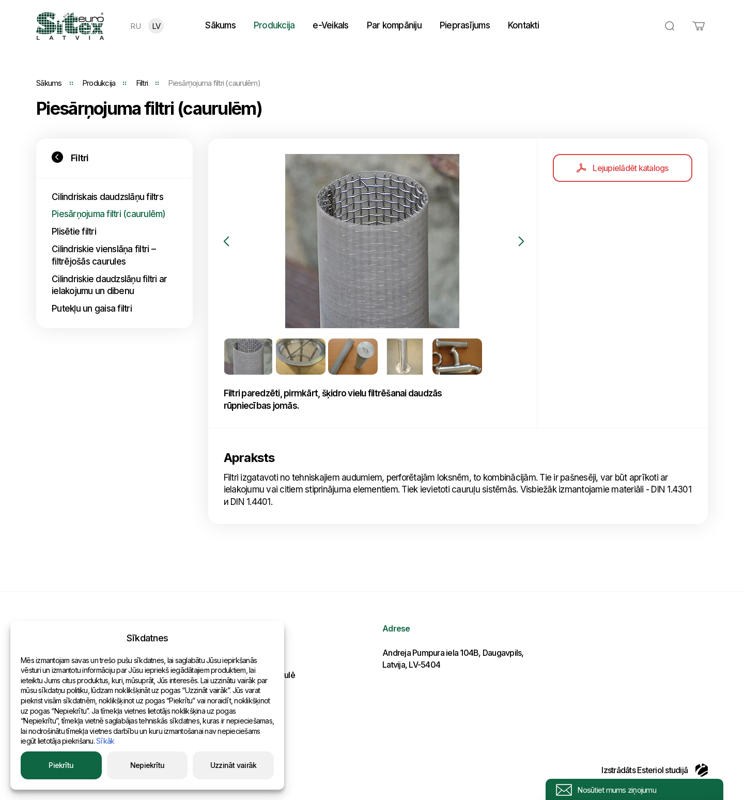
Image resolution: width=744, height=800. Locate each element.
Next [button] (521, 241)
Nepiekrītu (147, 765)
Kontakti (523, 25)
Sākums (220, 25)
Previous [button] (226, 241)
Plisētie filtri (74, 231)
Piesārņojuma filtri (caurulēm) (109, 214)
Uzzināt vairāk (233, 765)
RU (135, 26)
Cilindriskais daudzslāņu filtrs (107, 197)
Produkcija (274, 25)
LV (156, 26)
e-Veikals (330, 25)
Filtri (142, 83)
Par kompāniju (394, 25)
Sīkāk (105, 740)
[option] (373, 241)
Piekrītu (61, 765)
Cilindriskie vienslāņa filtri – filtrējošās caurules (104, 255)
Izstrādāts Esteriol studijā (654, 770)
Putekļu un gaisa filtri (92, 308)
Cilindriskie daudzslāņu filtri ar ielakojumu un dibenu (109, 285)
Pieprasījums (465, 25)
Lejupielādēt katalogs (622, 168)
